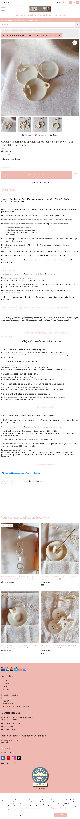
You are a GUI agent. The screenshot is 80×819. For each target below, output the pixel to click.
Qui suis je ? (5, 689)
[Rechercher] (77, 24)
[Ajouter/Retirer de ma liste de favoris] (75, 174)
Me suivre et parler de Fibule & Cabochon (15, 707)
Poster (54, 135)
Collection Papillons (18, 31)
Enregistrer (40, 135)
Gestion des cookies (7, 726)
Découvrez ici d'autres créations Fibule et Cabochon (21, 473)
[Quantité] (5, 165)
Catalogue (5, 683)
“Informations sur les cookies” (29, 808)
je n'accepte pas (20, 815)
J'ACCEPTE (60, 815)
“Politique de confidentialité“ (58, 808)
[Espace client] (63, 2)
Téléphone (5, 748)
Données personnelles (8, 729)
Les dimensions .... (7, 698)
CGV (3, 692)
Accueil (6, 31)
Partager (27, 135)
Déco (29, 31)
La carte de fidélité (7, 704)
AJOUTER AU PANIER (36, 174)
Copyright (5, 701)
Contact (58, 3)
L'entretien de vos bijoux (9, 695)
